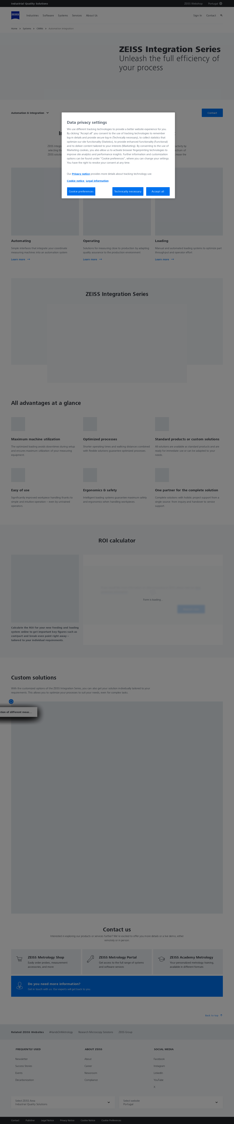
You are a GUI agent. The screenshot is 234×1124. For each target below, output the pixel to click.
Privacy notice (81, 174)
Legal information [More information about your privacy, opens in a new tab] (97, 181)
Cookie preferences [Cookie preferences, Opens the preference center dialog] (81, 191)
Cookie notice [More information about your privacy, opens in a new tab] (76, 181)
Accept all (158, 191)
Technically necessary (127, 191)
